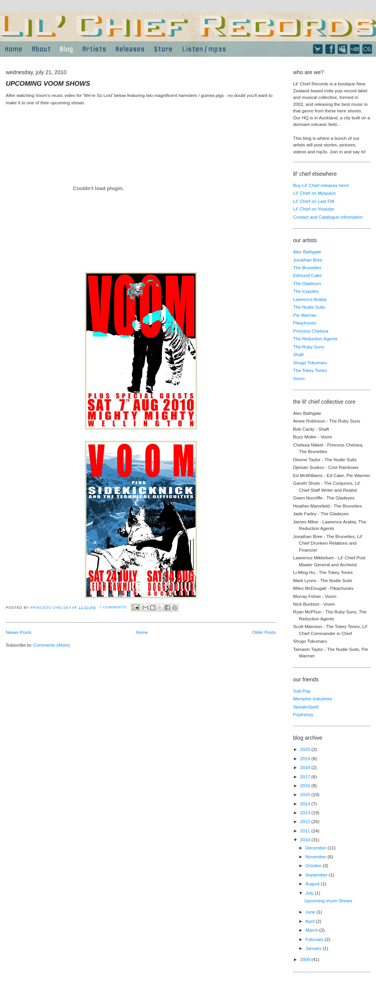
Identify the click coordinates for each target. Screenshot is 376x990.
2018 (305, 767)
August (313, 883)
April (310, 921)
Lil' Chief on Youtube (313, 208)
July (310, 892)
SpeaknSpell (306, 706)
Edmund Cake (307, 275)
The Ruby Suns (308, 346)
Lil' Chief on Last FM (313, 201)
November (316, 856)
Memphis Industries (312, 698)
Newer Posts (18, 632)
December (316, 847)
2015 (305, 794)
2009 (305, 959)
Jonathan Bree (307, 259)
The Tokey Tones (310, 370)
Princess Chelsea (310, 330)
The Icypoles (306, 291)
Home (142, 632)
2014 (305, 803)
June (311, 911)
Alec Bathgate (307, 251)
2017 (305, 776)
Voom (299, 378)
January (314, 948)
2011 (305, 830)
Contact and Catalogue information (328, 216)
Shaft (298, 354)
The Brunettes (307, 267)
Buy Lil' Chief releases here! (321, 185)
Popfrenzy (303, 714)
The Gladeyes (307, 283)
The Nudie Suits (309, 306)
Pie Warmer (305, 315)
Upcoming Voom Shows (48, 83)
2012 (305, 821)
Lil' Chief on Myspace (314, 192)
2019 (305, 758)
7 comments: (114, 607)
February (315, 939)
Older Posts (264, 632)
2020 (305, 749)
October (314, 865)
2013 (305, 812)
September (317, 874)
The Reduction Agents (315, 338)
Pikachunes (304, 322)
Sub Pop (301, 690)
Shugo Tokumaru (310, 362)
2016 (305, 785)
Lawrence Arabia (310, 299)
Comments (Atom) (51, 644)
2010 (305, 839)
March (312, 929)
